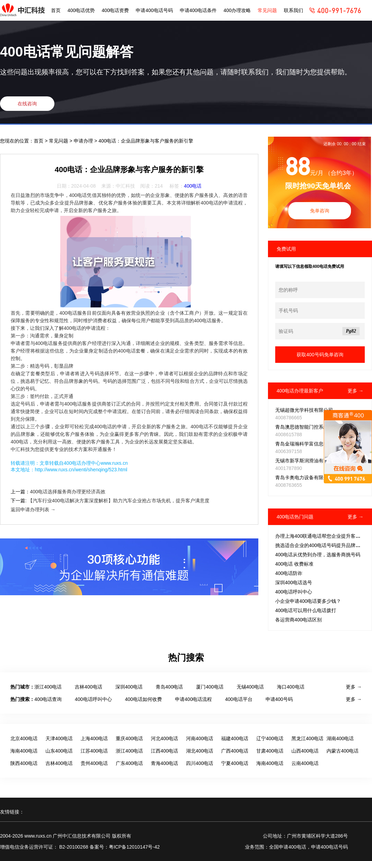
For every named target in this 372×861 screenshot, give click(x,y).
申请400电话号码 (154, 10)
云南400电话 (305, 763)
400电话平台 (238, 699)
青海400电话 (164, 763)
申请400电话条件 (198, 10)
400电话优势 (81, 10)
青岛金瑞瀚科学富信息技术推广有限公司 (318, 444)
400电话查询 (48, 699)
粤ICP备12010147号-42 (134, 847)
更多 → (355, 390)
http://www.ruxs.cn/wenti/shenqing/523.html (81, 469)
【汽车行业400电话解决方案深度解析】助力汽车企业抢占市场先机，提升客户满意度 (118, 500)
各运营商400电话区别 (298, 619)
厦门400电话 (209, 687)
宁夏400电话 (234, 763)
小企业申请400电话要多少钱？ (308, 601)
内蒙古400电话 (343, 751)
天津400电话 (59, 738)
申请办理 (84, 141)
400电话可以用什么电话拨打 (305, 610)
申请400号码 (279, 699)
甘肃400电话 (269, 751)
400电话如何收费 (143, 699)
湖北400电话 (199, 751)
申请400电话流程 (193, 699)
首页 (56, 10)
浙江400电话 (48, 687)
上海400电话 (94, 738)
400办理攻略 (237, 10)
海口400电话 (290, 687)
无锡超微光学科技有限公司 (304, 410)
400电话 (193, 186)
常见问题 (267, 10)
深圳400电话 (129, 687)
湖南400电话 (340, 738)
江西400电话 (164, 751)
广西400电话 (234, 751)
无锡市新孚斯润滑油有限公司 (306, 460)
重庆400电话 (129, 738)
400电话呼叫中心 (293, 592)
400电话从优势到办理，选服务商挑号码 (317, 554)
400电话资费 (115, 10)
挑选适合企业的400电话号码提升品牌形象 (320, 545)
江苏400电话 (94, 751)
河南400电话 (199, 738)
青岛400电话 (169, 687)
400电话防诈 (288, 573)
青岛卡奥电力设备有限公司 (304, 477)
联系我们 (293, 10)
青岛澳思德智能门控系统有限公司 (311, 427)
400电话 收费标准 (294, 564)
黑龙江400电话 (307, 738)
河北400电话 (164, 738)
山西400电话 (305, 751)
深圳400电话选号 (293, 582)
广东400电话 (129, 763)
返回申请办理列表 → (33, 509)
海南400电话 (24, 751)
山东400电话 (59, 751)
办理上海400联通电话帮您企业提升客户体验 (322, 536)
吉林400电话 (88, 687)
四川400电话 (199, 763)
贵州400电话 (94, 763)
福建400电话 (234, 738)
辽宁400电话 (269, 738)
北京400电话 (24, 738)
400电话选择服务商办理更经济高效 (67, 491)
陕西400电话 (24, 763)
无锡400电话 (250, 687)
